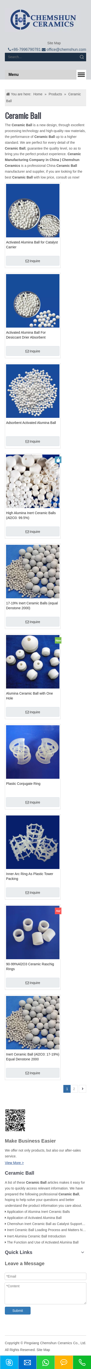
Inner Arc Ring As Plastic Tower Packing (29, 876)
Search (82, 57)
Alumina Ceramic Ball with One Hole (29, 695)
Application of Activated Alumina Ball (34, 1218)
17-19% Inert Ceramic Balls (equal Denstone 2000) (32, 605)
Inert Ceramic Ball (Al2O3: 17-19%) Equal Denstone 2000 (32, 1056)
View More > (14, 1163)
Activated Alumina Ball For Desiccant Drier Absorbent (26, 335)
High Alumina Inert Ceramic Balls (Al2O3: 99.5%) (31, 515)
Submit (17, 1311)
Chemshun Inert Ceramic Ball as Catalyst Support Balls (48, 1224)
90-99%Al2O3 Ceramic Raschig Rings (30, 966)
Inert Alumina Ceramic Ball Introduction (36, 1236)
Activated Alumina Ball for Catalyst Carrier (32, 244)
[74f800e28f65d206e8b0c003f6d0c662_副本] (15, 1120)
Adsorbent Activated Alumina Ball (31, 423)
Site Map (53, 43)
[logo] (43, 20)
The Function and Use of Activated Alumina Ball (43, 1242)
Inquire (32, 261)
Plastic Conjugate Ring (23, 784)
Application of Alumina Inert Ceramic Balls (38, 1212)
